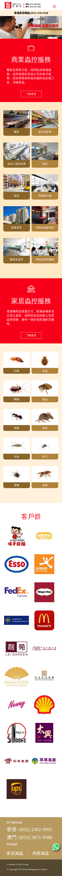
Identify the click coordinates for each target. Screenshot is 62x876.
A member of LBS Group (17, 864)
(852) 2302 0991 (35, 4)
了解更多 (31, 94)
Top (56, 609)
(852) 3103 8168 (39, 13)
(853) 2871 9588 (35, 7)
